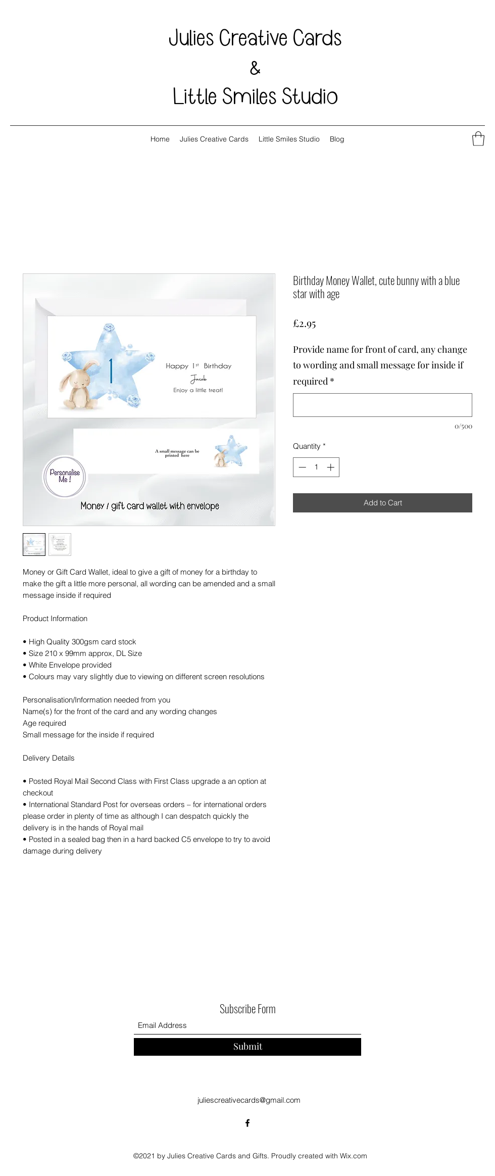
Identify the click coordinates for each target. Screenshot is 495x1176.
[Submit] (247, 1047)
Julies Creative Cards (255, 38)
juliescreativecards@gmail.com (249, 1100)
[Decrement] (301, 467)
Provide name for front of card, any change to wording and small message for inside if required (380, 365)
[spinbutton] (316, 467)
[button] (478, 138)
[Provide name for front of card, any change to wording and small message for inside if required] (382, 405)
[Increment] (331, 467)
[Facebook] (247, 1123)
